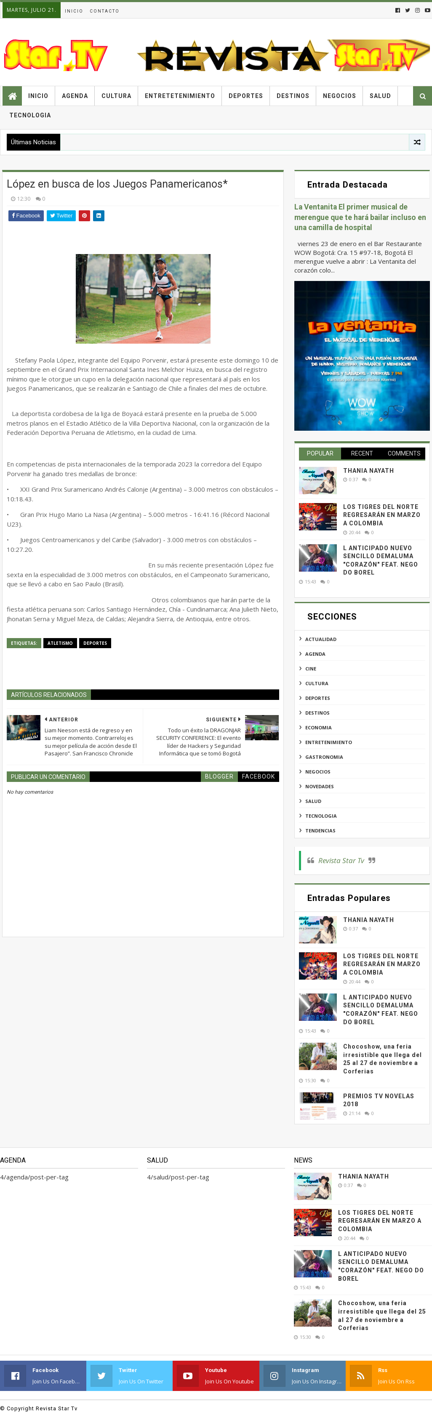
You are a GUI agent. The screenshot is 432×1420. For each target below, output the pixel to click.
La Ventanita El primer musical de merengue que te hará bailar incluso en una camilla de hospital (360, 217)
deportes (95, 643)
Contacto (105, 11)
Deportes (246, 96)
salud (313, 801)
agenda (315, 654)
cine (310, 668)
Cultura (116, 96)
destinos (317, 713)
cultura (316, 683)
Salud (380, 96)
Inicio (74, 11)
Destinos (293, 96)
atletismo (60, 643)
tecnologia (321, 816)
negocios (318, 771)
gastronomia (324, 757)
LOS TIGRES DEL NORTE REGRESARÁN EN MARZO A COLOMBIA (382, 515)
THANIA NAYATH (368, 470)
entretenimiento (328, 742)
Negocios (339, 96)
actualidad (320, 639)
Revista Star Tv (341, 860)
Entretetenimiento (180, 96)
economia (318, 727)
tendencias (320, 830)
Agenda (75, 96)
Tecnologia (30, 115)
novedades (319, 786)
